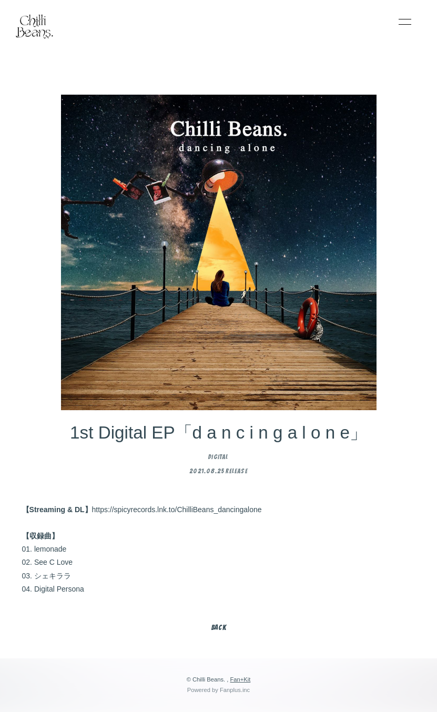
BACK (219, 628)
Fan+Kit (240, 679)
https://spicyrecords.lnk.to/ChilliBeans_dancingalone (177, 509)
